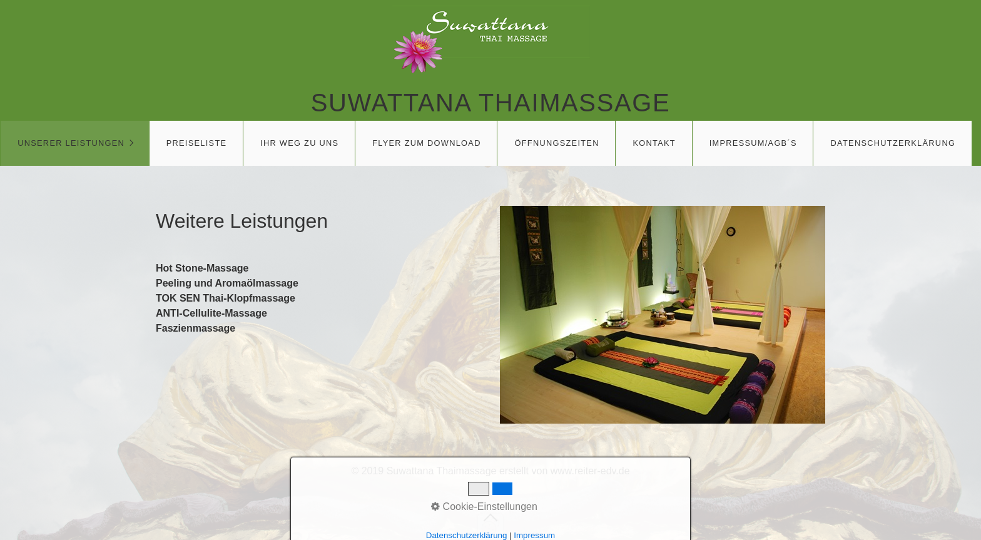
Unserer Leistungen (71, 143)
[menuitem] (75, 143)
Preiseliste (196, 143)
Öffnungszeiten (556, 143)
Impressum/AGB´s (753, 143)
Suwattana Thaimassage (490, 102)
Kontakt (654, 143)
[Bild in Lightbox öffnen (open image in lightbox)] (662, 315)
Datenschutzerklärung (893, 143)
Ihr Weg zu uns (299, 143)
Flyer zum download (426, 143)
